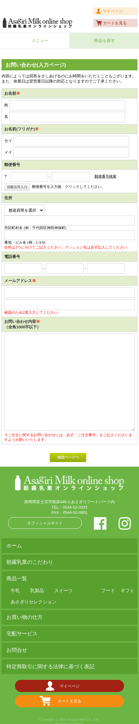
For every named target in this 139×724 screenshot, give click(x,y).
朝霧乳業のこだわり (29, 562)
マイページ (113, 11)
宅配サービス (21, 634)
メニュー (39, 40)
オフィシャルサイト (45, 523)
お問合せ (16, 650)
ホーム (14, 546)
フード (108, 590)
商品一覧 (16, 578)
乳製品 (37, 590)
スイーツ (63, 590)
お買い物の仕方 (24, 617)
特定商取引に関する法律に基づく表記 (50, 666)
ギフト (127, 590)
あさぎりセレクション (33, 601)
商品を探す (104, 40)
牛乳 (15, 590)
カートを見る (115, 23)
